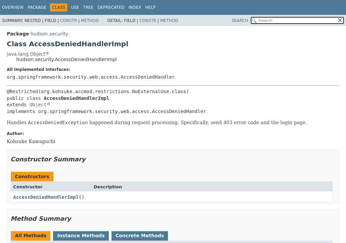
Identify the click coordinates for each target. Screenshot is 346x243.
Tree (88, 7)
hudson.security (49, 33)
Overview (13, 7)
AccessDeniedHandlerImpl (46, 197)
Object (38, 104)
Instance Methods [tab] (80, 235)
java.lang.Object (26, 54)
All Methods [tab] (30, 235)
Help (150, 7)
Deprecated (111, 7)
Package (37, 7)
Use (75, 7)
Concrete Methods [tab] (140, 235)
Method (90, 20)
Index (134, 7)
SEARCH (240, 20)
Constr (68, 20)
